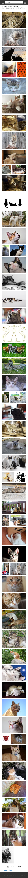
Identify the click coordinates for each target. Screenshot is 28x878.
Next (19, 866)
